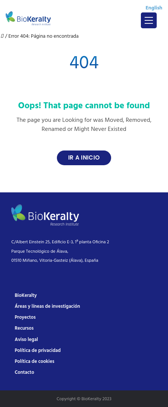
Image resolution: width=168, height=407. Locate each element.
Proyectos (25, 317)
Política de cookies (34, 362)
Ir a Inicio (84, 157)
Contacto (24, 372)
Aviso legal (26, 340)
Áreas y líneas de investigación (47, 306)
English (153, 8)
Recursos (24, 328)
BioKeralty (26, 295)
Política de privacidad (38, 351)
